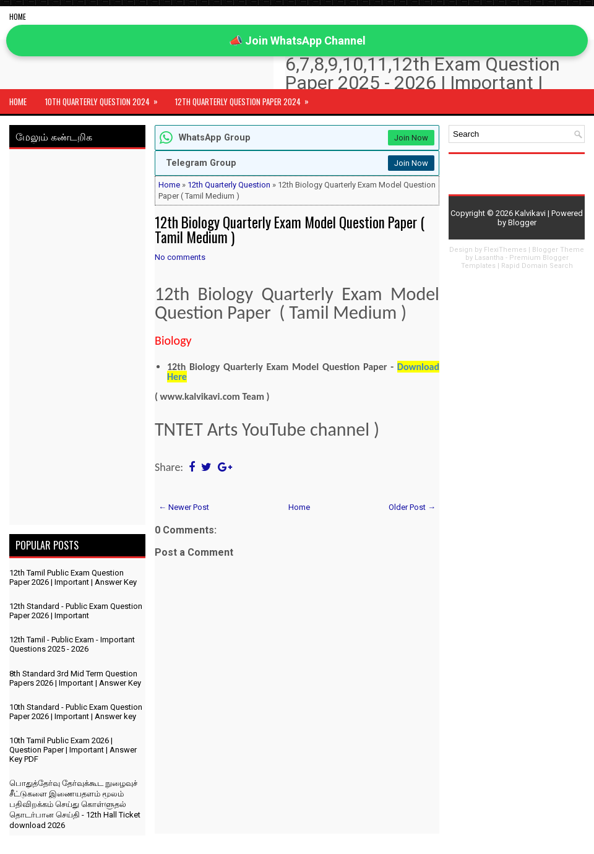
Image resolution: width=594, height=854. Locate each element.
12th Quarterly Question (228, 184)
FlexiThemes (505, 250)
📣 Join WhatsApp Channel (297, 40)
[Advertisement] (77, 339)
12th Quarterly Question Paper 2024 (246, 98)
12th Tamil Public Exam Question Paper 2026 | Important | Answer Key (73, 577)
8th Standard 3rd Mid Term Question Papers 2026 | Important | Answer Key (75, 678)
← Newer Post (183, 507)
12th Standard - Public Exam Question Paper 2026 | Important (75, 611)
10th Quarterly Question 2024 (105, 98)
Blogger (522, 222)
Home (17, 16)
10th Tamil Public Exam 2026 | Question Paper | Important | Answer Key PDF (73, 750)
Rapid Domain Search (537, 266)
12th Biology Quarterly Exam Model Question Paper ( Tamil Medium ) (289, 229)
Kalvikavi (530, 213)
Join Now (411, 137)
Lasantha (489, 258)
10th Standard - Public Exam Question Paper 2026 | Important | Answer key (75, 711)
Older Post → (412, 507)
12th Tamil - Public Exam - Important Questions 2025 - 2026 (72, 644)
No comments (180, 257)
